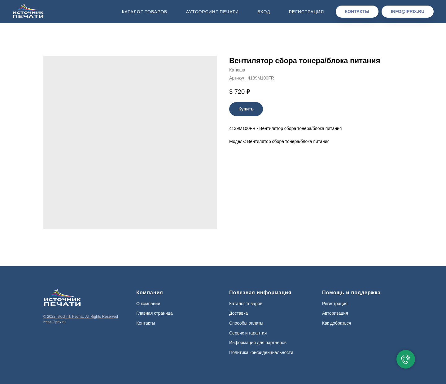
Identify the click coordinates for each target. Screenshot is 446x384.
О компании (148, 303)
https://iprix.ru (54, 322)
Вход (263, 11)
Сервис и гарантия (248, 332)
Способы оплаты (246, 323)
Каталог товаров (144, 11)
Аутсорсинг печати (212, 11)
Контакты (145, 323)
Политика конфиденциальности (261, 352)
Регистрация (306, 11)
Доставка (238, 313)
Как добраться (336, 323)
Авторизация (335, 313)
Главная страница (154, 313)
